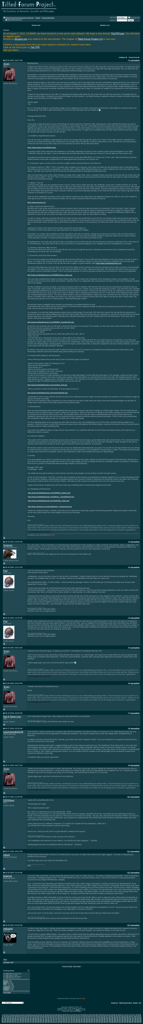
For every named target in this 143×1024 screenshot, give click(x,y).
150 (25, 1017)
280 (77, 1020)
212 (43, 1019)
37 (62, 1014)
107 (56, 1016)
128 (109, 1016)
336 (79, 1022)
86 (12, 1016)
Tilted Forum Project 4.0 (90, 39)
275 (64, 1020)
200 (13, 1019)
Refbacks (6, 989)
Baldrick (7, 876)
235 (102, 1019)
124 (99, 1016)
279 (74, 1020)
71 (124, 1014)
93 (24, 1016)
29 (47, 1014)
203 (20, 1019)
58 (100, 1014)
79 (138, 1014)
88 (15, 1016)
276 (66, 1020)
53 (91, 1014)
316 (28, 1022)
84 (8, 1016)
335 (77, 1022)
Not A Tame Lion (12, 716)
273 (59, 1020)
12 (16, 1014)
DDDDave (8, 800)
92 (23, 1016)
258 (20, 1020)
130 (114, 1016)
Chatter (37, 18)
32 (52, 1014)
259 (23, 1020)
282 (82, 1020)
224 (74, 1019)
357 (133, 1022)
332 (69, 1022)
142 (5, 1017)
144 (10, 1017)
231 (92, 1019)
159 (48, 1017)
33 (54, 1014)
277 (69, 1020)
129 (112, 1016)
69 (120, 1014)
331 (66, 1022)
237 (107, 1019)
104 (48, 1016)
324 (48, 1022)
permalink (135, 60)
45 (76, 1014)
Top (140, 1003)
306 (3, 1022)
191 (130, 1017)
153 (33, 1017)
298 (122, 1020)
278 (71, 1020)
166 (66, 1017)
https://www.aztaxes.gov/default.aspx (41, 147)
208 (33, 1019)
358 (135, 1022)
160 (51, 1017)
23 (36, 1014)
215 (51, 1019)
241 (117, 1019)
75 (131, 1014)
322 (43, 1022)
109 (61, 1016)
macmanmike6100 (13, 732)
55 (94, 1014)
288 (97, 1020)
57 (98, 1014)
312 (18, 1022)
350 (115, 1022)
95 (28, 1016)
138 (135, 1016)
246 (130, 1019)
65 (113, 1014)
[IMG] (4, 983)
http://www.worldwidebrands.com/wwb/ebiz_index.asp (48, 501)
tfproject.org (21, 39)
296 (117, 1020)
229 (87, 1019)
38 (63, 1014)
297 (120, 1020)
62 (107, 1014)
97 (32, 1016)
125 (101, 1016)
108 (58, 1016)
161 (54, 1017)
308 (8, 1022)
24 (38, 1014)
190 (127, 1017)
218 (59, 1019)
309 (10, 1022)
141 (3, 1017)
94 (26, 1016)
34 (56, 1014)
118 (84, 1016)
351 (117, 1022)
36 (60, 1014)
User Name (113, 17)
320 (38, 1022)
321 (41, 1022)
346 (105, 1022)
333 (71, 1022)
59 (102, 1014)
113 (71, 1016)
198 (8, 1019)
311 (15, 1022)
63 (109, 1014)
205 (25, 1019)
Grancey (8, 545)
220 (64, 1019)
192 (133, 1017)
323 (46, 1022)
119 (86, 1016)
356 (130, 1022)
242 (120, 1019)
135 (127, 1016)
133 (122, 1016)
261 (28, 1020)
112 (68, 1016)
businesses (6, 962)
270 (51, 1020)
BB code (5, 981)
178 (97, 1017)
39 (65, 1014)
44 (74, 1014)
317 (31, 1022)
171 (79, 1017)
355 (127, 1022)
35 (58, 1014)
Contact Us (114, 1003)
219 (61, 1019)
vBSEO (78, 1010)
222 (69, 1019)
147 (18, 1017)
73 (127, 1014)
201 (15, 1019)
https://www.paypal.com (36, 202)
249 (138, 1019)
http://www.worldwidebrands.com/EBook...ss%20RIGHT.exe (51, 497)
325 (51, 1022)
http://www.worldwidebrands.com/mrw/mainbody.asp (47, 393)
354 (125, 1022)
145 (13, 1017)
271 (54, 1020)
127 (107, 1016)
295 (115, 1020)
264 (36, 1020)
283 (84, 1020)
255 (13, 1020)
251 (3, 1020)
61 (105, 1014)
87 (14, 1016)
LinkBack (122, 57)
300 (127, 1020)
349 (112, 1022)
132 (119, 1016)
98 (34, 1016)
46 (78, 1014)
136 (129, 1016)
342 (94, 1022)
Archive (135, 1003)
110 (63, 1016)
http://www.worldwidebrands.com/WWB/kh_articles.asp (49, 493)
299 (125, 1020)
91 (21, 1016)
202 (18, 1019)
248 (135, 1019)
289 (99, 1020)
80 (140, 1014)
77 (134, 1014)
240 (115, 1019)
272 (56, 1020)
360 (140, 1022)
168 (71, 1017)
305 (140, 1020)
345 (102, 1022)
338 (84, 1022)
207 (31, 1019)
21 (32, 1014)
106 (53, 1016)
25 (40, 1014)
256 (15, 1020)
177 (94, 1017)
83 (6, 1016)
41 (69, 1014)
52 (89, 1014)
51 (87, 1014)
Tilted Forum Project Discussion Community (20, 18)
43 (72, 1014)
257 (18, 1020)
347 (107, 1022)
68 (118, 1014)
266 (41, 1020)
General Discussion (48, 18)
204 (23, 1019)
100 (38, 1016)
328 (59, 1022)
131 (117, 1016)
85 (10, 1016)
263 (33, 1020)
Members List (104, 25)
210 (38, 1019)
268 (46, 1020)
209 (36, 1019)
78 (136, 1014)
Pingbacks (6, 988)
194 (138, 1017)
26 (42, 1014)
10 (12, 1014)
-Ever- (6, 64)
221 (66, 1019)
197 (5, 1019)
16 (23, 1014)
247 (133, 1019)
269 (48, 1020)
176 (92, 1017)
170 (77, 1017)
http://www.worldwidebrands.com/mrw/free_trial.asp (47, 385)
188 (122, 1017)
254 (10, 1020)
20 (31, 1014)
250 (140, 1019)
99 (35, 1016)
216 (54, 1019)
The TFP (35, 47)
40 (67, 1014)
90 (19, 1016)
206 (28, 1019)
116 (79, 1016)
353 (122, 1022)
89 (17, 1016)
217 (56, 1019)
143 (8, 1017)
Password (113, 20)
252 (5, 1020)
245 (127, 1019)
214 (48, 1019)
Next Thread (76, 966)
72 (125, 1014)
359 (138, 1022)
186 (117, 1017)
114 (73, 1016)
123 (96, 1016)
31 (51, 1014)
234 (99, 1019)
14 (20, 1014)
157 (43, 1017)
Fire (5, 570)
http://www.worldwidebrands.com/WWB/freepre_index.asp (49, 275)
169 (74, 1017)
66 (114, 1014)
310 (13, 1022)
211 (41, 1019)
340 (89, 1022)
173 (84, 1017)
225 (77, 1019)
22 (34, 1014)
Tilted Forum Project (125, 1003)
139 (137, 1016)
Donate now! (36, 25)
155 (38, 1017)
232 (94, 1019)
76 (133, 1014)
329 (61, 1022)
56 (96, 1014)
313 (20, 1022)
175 (89, 1017)
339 (87, 1022)
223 (71, 1019)
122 (94, 1016)
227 (82, 1019)
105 (51, 1016)
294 (112, 1020)
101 (40, 1016)
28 (45, 1014)
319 (36, 1022)
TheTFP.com (117, 33)
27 (43, 1014)
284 (87, 1020)
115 (76, 1016)
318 (33, 1022)
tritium (6, 855)
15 (22, 1014)
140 (140, 1016)
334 (74, 1022)
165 (64, 1017)
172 (82, 1017)
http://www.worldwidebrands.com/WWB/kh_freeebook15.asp (50, 322)
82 (4, 1016)
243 (122, 1019)
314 (23, 1022)
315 (25, 1022)
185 (115, 1017)
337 (82, 1022)
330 (64, 1022)
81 (3, 1016)
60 (103, 1014)
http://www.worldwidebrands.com (109, 263)
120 (89, 1016)
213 (46, 1019)
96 (30, 1016)
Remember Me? (134, 18)
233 (97, 1019)
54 (93, 1014)
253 (8, 1020)
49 (83, 1014)
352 (120, 1022)
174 (87, 1017)
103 (45, 1016)
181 (105, 1017)
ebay (12, 962)
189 (125, 1017)
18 (27, 1014)
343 (97, 1022)
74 (129, 1014)
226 (79, 1019)
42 (71, 1014)
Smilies (5, 982)
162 (56, 1017)
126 (104, 1016)
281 (79, 1020)
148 (20, 1017)
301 (130, 1020)
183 (110, 1017)
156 (41, 1017)
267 (43, 1020)
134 (124, 1016)
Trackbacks (6, 986)
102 (43, 1016)
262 (31, 1020)
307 (5, 1022)
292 (107, 1020)
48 (82, 1014)
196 (3, 1019)
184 (112, 1017)
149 (23, 1017)
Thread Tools (133, 57)
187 (120, 1017)
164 (61, 1017)
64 (111, 1014)
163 (59, 1017)
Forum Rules (7, 992)
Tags (5, 959)
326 (54, 1022)
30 (49, 1014)
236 (105, 1019)
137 (132, 1016)
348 (110, 1022)
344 (99, 1022)
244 (125, 1019)
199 (10, 1019)
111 (66, 1016)
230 (89, 1019)
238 (110, 1019)
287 (94, 1020)
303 (135, 1020)
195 (140, 1017)
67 (116, 1014)
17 (25, 1014)
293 (110, 1020)
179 (99, 1017)
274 (61, 1020)
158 (46, 1017)
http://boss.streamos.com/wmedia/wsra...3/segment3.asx (50, 507)
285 (89, 1020)
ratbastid (8, 928)
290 (102, 1020)
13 (18, 1014)
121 (91, 1016)
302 (133, 1020)
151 (28, 1017)
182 (107, 1017)
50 (85, 1014)
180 (102, 1017)
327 (56, 1022)
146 (15, 1017)
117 (81, 1016)
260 (25, 1020)
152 (31, 1017)
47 (80, 1014)
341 (92, 1022)
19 (29, 1014)
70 (122, 1014)
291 (105, 1020)
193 (135, 1017)
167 (69, 1017)
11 (14, 1014)
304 (138, 1020)
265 (38, 1020)
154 (36, 1017)
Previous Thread (67, 966)
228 (84, 1019)
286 (92, 1020)
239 (112, 1019)
